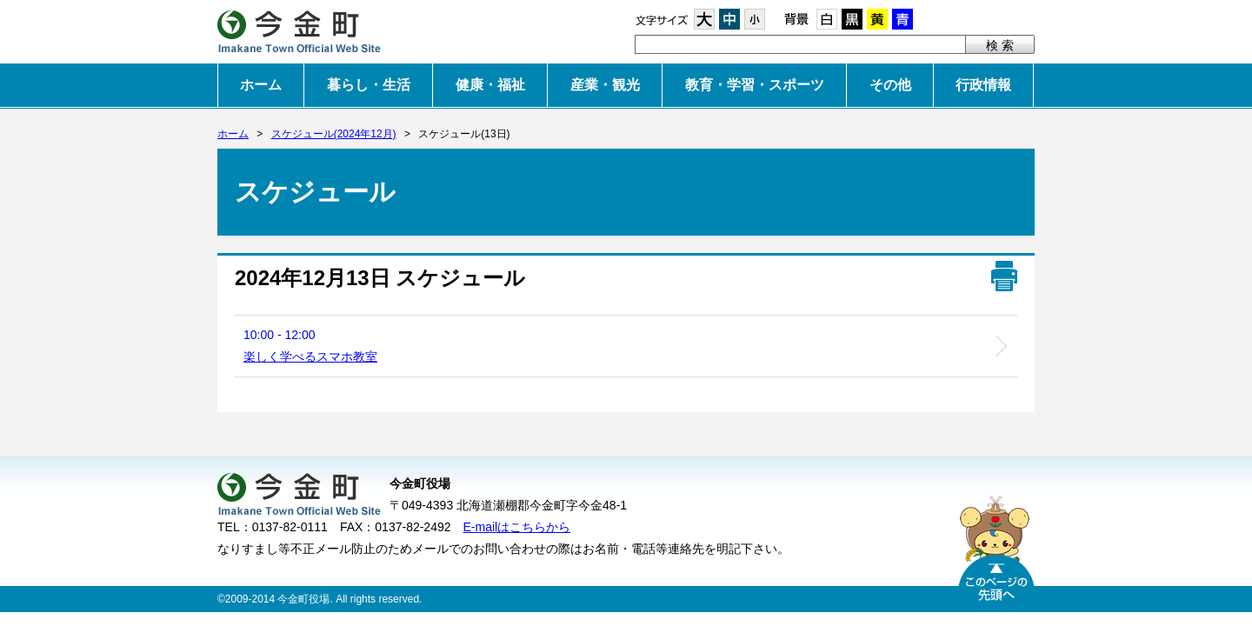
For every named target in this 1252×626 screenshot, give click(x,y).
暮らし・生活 (368, 84)
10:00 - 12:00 (310, 345)
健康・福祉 (490, 84)
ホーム (261, 84)
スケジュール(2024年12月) (333, 134)
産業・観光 (605, 84)
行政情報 (983, 84)
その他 (890, 84)
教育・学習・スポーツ (754, 84)
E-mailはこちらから (517, 527)
